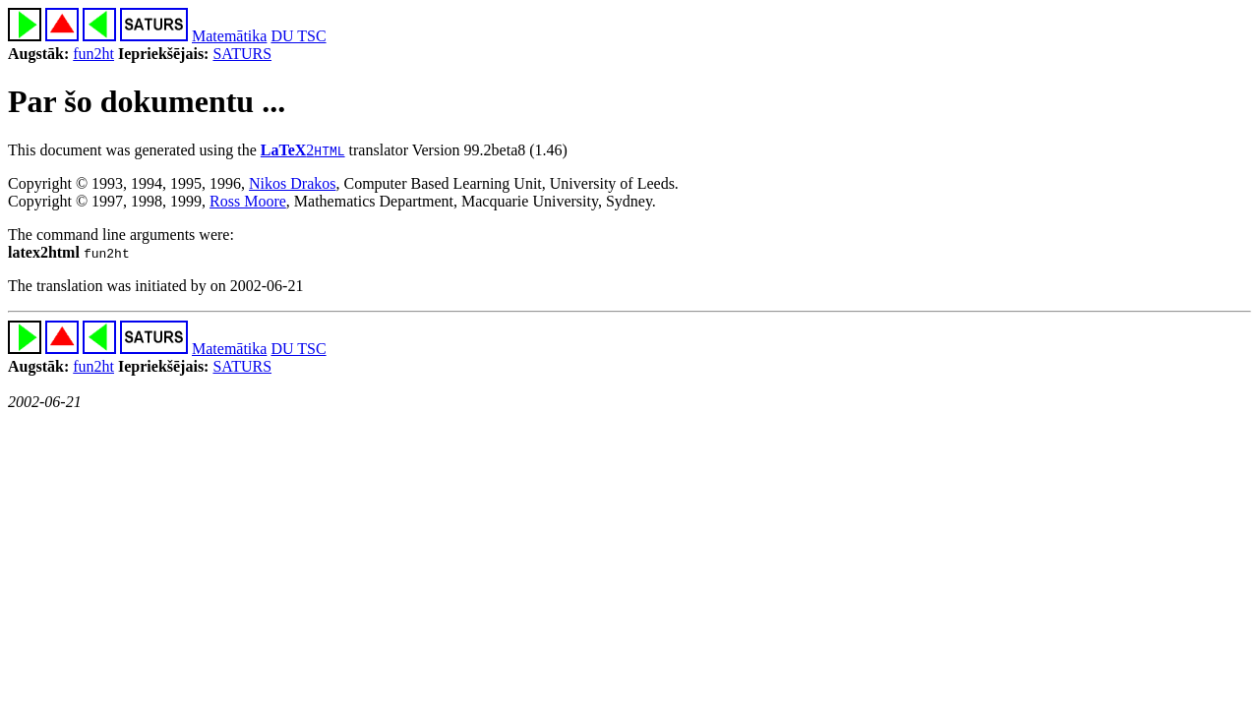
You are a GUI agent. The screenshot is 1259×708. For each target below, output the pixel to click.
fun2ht (93, 53)
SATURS (241, 53)
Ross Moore (248, 201)
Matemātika (229, 36)
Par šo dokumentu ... (146, 101)
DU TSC (298, 36)
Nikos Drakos (292, 183)
